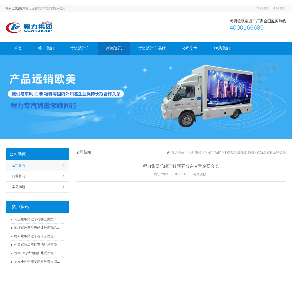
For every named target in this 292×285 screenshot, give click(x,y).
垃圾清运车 (80, 48)
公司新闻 (17, 154)
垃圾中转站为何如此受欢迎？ (35, 253)
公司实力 (190, 48)
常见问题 (18, 187)
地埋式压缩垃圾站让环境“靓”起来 (38, 227)
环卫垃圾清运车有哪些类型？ (35, 219)
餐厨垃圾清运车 (16, 8)
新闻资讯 (114, 48)
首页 (18, 48)
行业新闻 (18, 176)
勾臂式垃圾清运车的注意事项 (35, 244)
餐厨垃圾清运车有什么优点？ (35, 236)
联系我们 (278, 8)
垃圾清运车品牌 (152, 48)
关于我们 (262, 8)
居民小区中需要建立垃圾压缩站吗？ (38, 261)
